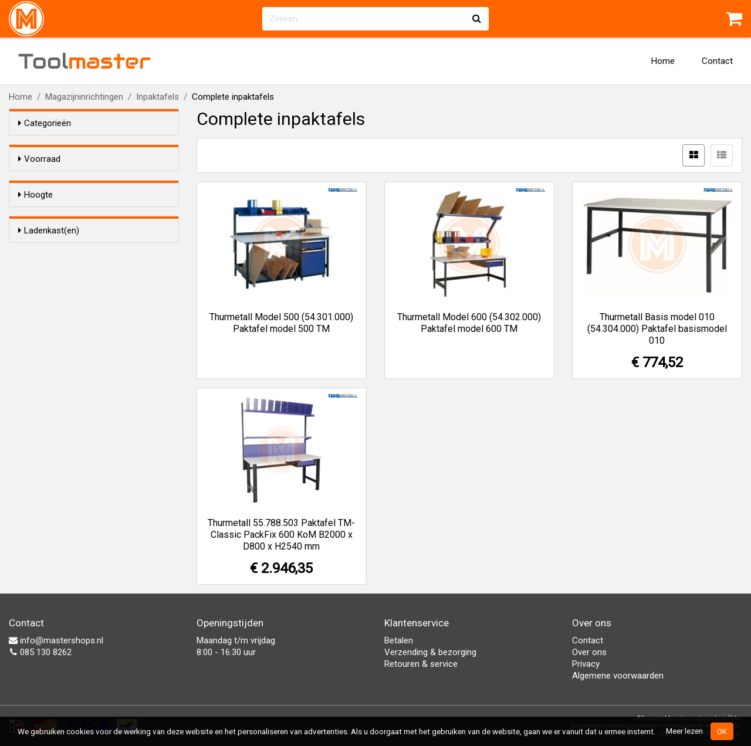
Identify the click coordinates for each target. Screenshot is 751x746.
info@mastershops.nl (56, 640)
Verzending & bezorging (430, 652)
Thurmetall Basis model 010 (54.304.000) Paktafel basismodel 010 (657, 328)
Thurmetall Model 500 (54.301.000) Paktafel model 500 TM (281, 322)
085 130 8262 (40, 652)
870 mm (57, 238)
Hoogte (35, 216)
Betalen (398, 640)
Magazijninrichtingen (84, 96)
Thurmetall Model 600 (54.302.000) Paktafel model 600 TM (469, 322)
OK (722, 731)
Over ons (589, 652)
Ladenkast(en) (48, 303)
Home (663, 61)
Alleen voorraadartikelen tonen (94, 181)
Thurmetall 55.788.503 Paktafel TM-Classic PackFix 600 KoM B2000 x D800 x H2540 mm (281, 534)
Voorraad (39, 159)
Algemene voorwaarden (618, 675)
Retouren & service (421, 664)
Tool (84, 61)
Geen (51, 340)
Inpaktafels (157, 96)
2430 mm (60, 268)
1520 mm (60, 253)
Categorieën (44, 123)
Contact (717, 61)
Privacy (586, 664)
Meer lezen (684, 730)
